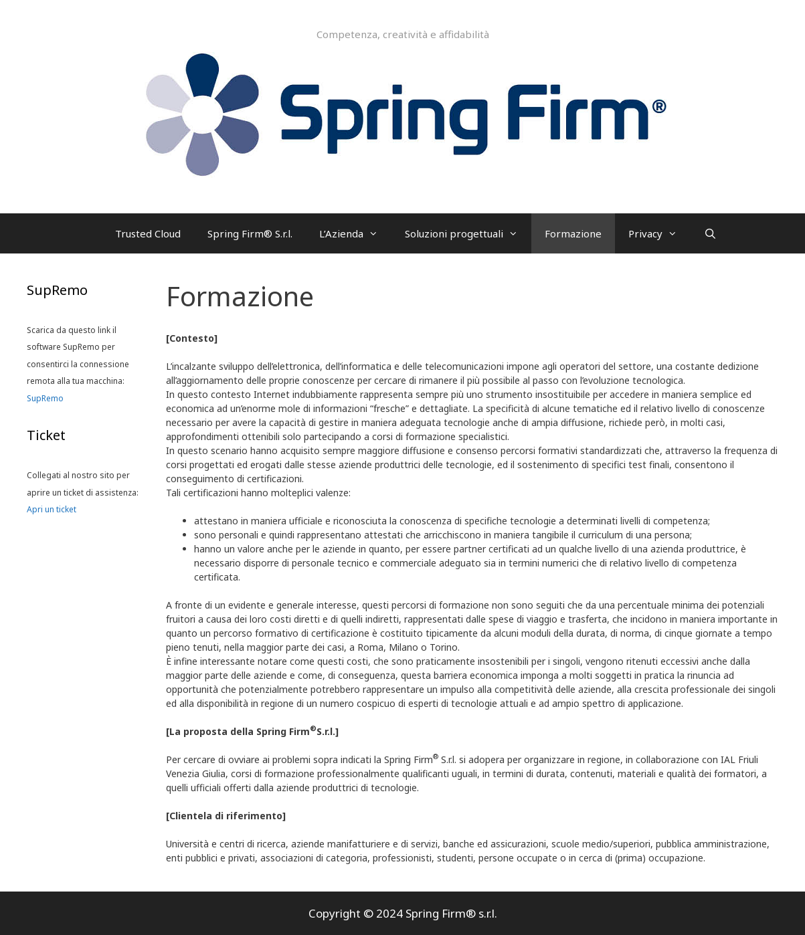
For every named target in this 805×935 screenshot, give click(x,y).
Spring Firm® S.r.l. (249, 233)
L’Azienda (355, 233)
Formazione (573, 233)
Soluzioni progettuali (468, 233)
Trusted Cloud (148, 233)
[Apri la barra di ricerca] (710, 233)
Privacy (659, 233)
